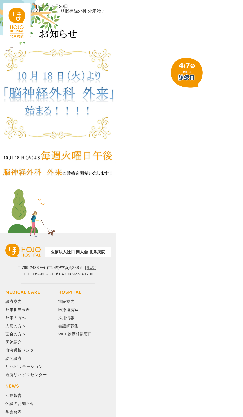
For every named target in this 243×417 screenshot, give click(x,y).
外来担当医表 (17, 309)
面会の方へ (15, 334)
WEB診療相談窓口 (75, 334)
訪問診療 (13, 358)
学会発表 (13, 411)
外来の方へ (15, 317)
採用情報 (66, 317)
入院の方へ (15, 326)
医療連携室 (68, 309)
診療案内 (13, 301)
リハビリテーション (24, 366)
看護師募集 (68, 326)
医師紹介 (13, 342)
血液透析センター (21, 350)
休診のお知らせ (19, 403)
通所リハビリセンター (26, 374)
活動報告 (13, 395)
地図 (91, 267)
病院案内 (66, 301)
